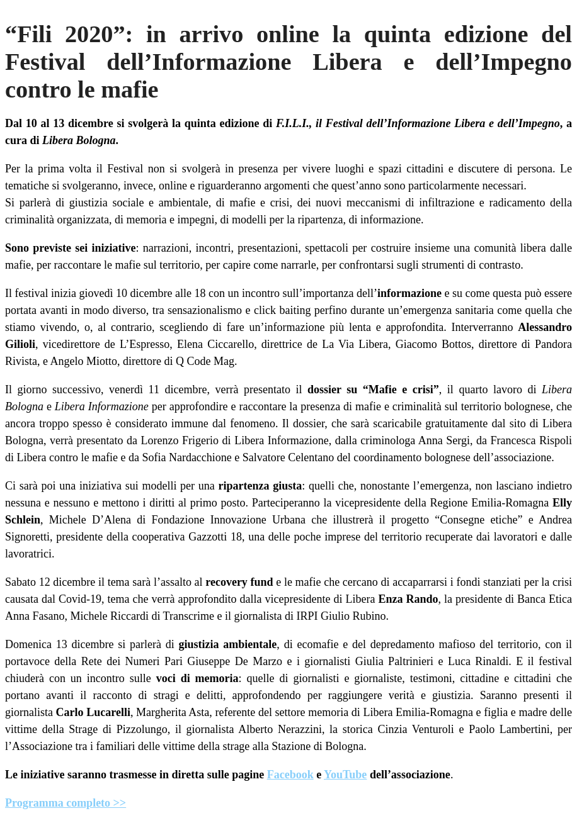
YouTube (345, 774)
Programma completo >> (65, 803)
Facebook (290, 774)
